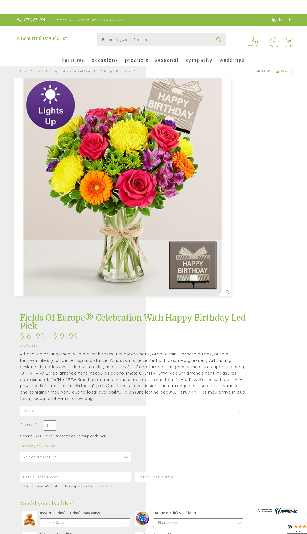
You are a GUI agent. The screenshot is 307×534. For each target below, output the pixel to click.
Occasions (36, 67)
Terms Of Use (195, 530)
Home (23, 67)
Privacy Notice (221, 530)
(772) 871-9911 (35, 20)
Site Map (280, 530)
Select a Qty (164, 217)
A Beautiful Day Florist (42, 38)
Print (264, 67)
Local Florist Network (252, 530)
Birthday (51, 67)
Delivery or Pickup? (171, 239)
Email (282, 67)
